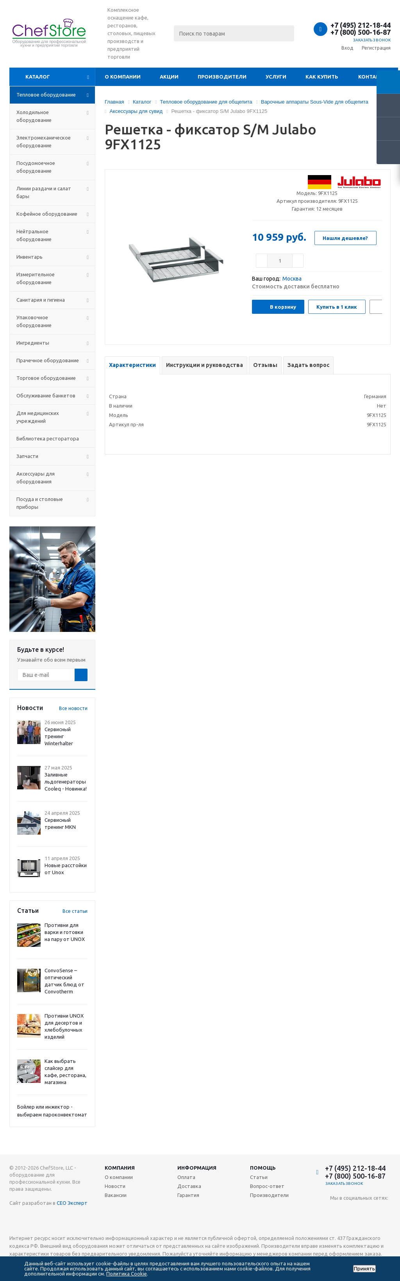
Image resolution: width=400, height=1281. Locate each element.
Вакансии (116, 1195)
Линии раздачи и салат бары (43, 192)
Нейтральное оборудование (34, 235)
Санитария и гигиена (40, 299)
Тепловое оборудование (46, 94)
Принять (364, 1269)
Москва (292, 279)
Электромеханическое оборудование (43, 141)
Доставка (189, 1186)
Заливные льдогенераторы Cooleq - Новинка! (66, 781)
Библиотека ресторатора (47, 438)
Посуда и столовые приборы (39, 503)
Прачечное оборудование (47, 360)
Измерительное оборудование (35, 278)
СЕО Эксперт (72, 1203)
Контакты (373, 76)
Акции (169, 76)
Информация (196, 1167)
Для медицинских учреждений (37, 417)
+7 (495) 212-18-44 (360, 25)
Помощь (263, 1167)
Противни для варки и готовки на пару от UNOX (65, 932)
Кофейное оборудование (46, 213)
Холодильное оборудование (34, 116)
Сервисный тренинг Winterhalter (59, 736)
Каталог (37, 76)
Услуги (276, 76)
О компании (123, 76)
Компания (120, 1167)
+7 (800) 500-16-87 (360, 32)
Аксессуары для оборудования (35, 477)
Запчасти (27, 456)
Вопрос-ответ (267, 1186)
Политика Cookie (126, 1273)
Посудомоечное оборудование (35, 167)
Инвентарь (29, 256)
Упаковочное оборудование (34, 321)
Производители (222, 76)
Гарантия (188, 1195)
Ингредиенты (32, 342)
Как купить (321, 76)
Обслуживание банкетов (45, 395)
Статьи (259, 1177)
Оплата (186, 1177)
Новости (115, 1186)
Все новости (73, 708)
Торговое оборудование (46, 378)
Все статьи (75, 911)
